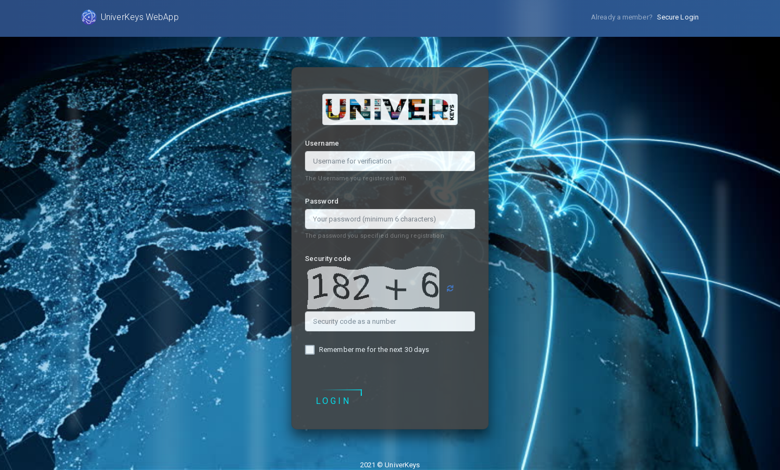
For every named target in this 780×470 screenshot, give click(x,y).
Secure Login (678, 17)
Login (333, 401)
